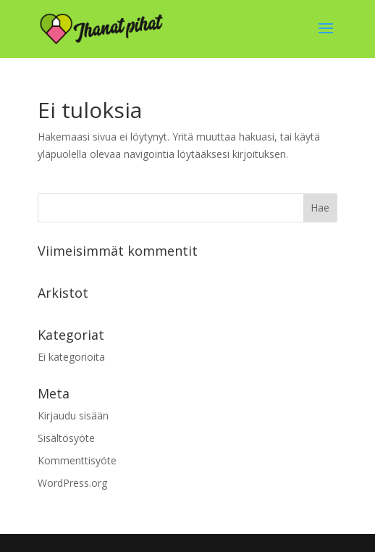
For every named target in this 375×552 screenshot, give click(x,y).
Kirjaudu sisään (73, 415)
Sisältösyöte (66, 438)
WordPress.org (72, 483)
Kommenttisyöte (77, 460)
